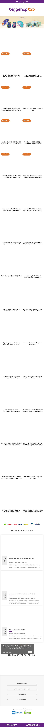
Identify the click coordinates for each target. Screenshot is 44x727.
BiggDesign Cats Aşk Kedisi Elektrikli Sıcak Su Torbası (11, 312)
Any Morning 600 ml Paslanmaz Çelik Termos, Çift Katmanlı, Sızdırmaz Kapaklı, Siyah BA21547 (11, 212)
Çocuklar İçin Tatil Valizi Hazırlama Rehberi (22, 598)
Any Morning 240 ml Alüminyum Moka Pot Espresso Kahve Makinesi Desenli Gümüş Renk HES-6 (11, 516)
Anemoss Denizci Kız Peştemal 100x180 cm (32, 346)
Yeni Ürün (4, 54)
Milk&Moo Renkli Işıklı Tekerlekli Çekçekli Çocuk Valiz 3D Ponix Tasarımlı (32, 178)
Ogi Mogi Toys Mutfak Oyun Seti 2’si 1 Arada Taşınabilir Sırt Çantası (33, 447)
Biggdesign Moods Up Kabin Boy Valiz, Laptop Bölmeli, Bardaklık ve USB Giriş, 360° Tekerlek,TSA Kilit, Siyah (33, 246)
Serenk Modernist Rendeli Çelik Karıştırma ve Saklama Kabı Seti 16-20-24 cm (32, 380)
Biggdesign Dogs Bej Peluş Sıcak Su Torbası (32, 481)
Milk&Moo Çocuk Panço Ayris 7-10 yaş (33, 110)
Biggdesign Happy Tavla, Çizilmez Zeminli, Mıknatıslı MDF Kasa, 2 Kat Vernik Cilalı (11, 482)
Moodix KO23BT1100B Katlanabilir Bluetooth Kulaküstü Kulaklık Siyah (33, 413)
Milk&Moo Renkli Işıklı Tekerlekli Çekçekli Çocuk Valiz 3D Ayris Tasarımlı (11, 178)
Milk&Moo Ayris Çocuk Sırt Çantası (11, 278)
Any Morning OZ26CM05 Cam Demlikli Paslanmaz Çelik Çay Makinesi (11, 77)
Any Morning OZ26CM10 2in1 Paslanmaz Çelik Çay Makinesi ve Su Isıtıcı (11, 111)
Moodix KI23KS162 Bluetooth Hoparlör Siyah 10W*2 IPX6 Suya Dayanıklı (32, 212)
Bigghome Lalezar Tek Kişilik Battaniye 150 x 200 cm (11, 379)
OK (30, 652)
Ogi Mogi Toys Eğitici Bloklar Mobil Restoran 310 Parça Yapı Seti (11, 447)
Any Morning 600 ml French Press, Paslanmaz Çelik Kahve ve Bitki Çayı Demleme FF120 (33, 515)
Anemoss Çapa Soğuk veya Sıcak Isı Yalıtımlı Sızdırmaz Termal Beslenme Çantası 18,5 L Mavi (32, 313)
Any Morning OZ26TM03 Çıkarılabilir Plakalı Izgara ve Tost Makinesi (32, 77)
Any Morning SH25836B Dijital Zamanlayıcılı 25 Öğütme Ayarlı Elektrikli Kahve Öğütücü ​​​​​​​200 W (33, 144)
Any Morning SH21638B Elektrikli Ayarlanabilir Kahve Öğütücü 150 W (11, 143)
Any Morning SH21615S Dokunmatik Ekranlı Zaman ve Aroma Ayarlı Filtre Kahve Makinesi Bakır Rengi (11, 415)
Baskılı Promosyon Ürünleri (17, 634)
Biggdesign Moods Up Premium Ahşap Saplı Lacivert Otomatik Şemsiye (11, 245)
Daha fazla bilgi (7, 652)
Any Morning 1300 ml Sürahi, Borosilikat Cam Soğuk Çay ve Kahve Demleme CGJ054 (32, 279)
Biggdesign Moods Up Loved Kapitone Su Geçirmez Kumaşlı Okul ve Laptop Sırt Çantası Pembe (11, 347)
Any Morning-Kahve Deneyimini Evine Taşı (21, 562)
